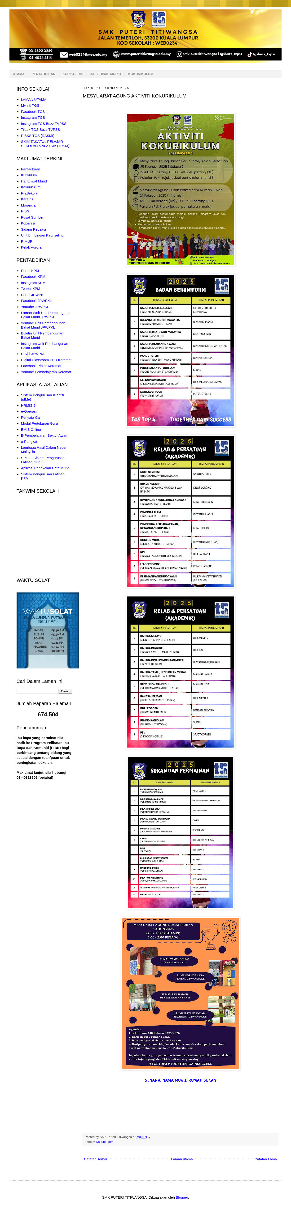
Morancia (28, 205)
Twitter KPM (30, 289)
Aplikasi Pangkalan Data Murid (45, 468)
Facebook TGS (33, 112)
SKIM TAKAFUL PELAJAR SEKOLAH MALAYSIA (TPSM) (45, 144)
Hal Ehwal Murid (34, 181)
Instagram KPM (33, 283)
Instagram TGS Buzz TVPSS (43, 124)
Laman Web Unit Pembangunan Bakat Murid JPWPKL (46, 315)
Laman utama (182, 1159)
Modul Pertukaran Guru (39, 423)
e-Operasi (29, 411)
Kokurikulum (104, 1142)
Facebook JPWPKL (36, 301)
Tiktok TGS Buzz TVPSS (40, 129)
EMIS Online (31, 429)
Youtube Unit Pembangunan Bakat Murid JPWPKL (43, 325)
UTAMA (19, 74)
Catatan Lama (266, 1159)
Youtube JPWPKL (35, 307)
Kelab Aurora (31, 247)
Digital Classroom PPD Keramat (46, 360)
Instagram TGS (33, 117)
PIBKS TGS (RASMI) (37, 136)
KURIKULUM (72, 74)
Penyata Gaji (31, 417)
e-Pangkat (29, 442)
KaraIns (27, 199)
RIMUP (26, 241)
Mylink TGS (30, 105)
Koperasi (28, 223)
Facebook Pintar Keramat (41, 366)
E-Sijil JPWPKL (33, 354)
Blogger (182, 1197)
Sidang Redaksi (33, 229)
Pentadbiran (30, 169)
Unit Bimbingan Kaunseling (42, 235)
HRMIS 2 (28, 405)
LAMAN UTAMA (33, 99)
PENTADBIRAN (44, 74)
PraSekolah (30, 193)
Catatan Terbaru (96, 1159)
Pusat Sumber (32, 217)
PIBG (25, 211)
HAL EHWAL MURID (105, 74)
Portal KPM (30, 271)
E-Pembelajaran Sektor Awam (44, 435)
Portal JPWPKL (33, 295)
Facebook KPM (33, 277)
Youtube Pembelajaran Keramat (46, 372)
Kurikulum (29, 175)
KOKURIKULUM (140, 74)
